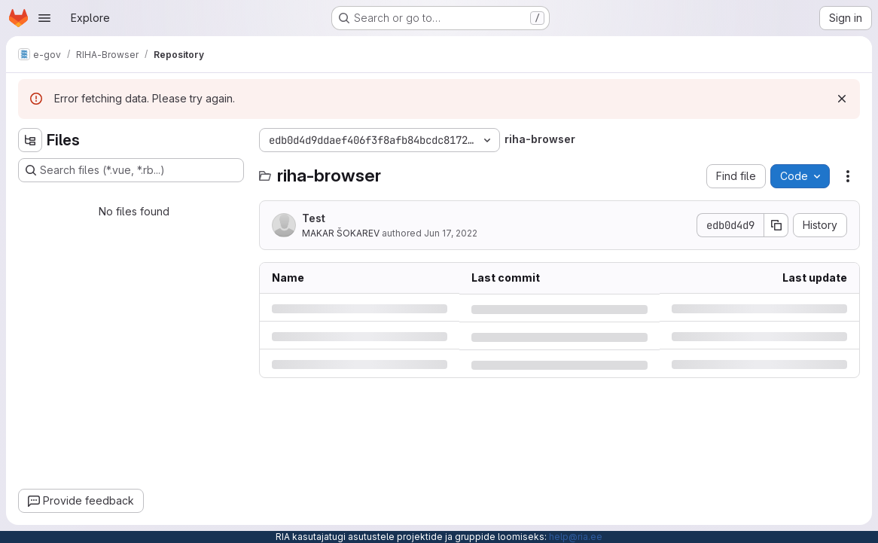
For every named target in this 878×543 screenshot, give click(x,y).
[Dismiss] (842, 99)
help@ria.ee (575, 536)
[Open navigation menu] (44, 18)
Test (313, 218)
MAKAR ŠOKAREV (341, 233)
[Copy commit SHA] (776, 225)
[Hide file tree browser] (30, 140)
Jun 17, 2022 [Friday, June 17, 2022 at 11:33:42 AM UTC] (450, 233)
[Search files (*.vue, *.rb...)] (131, 170)
